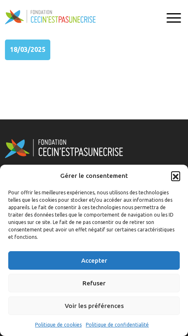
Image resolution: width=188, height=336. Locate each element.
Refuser (94, 283)
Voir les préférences (94, 305)
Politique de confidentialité (117, 324)
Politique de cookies (58, 324)
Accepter (94, 260)
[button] (176, 176)
